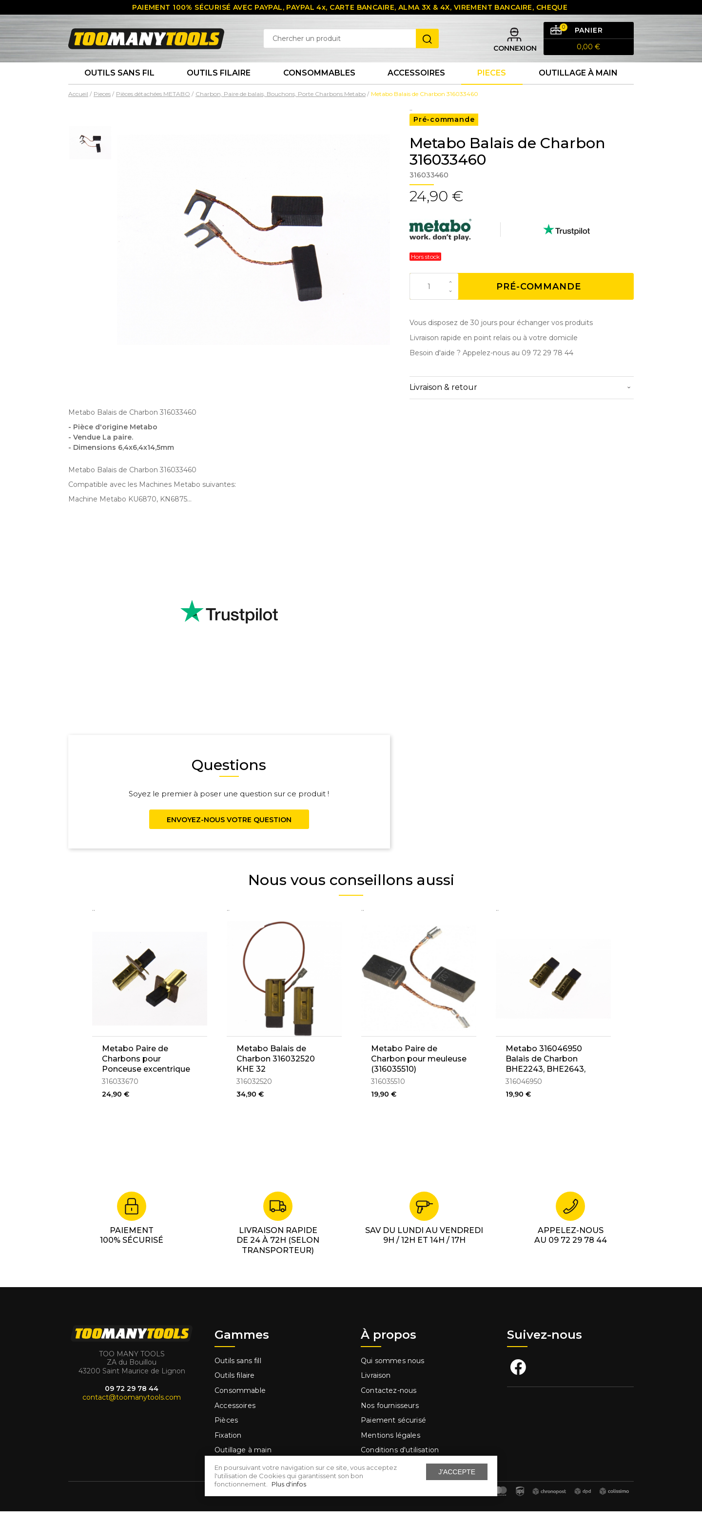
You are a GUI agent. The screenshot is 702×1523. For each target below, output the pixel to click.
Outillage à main (578, 82)
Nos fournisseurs (390, 1416)
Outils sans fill (237, 1372)
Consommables (319, 82)
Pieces (491, 82)
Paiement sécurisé (393, 1431)
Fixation (227, 1446)
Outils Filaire (219, 82)
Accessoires (416, 82)
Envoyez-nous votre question (229, 831)
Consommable (240, 1402)
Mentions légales (391, 1446)
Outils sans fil (119, 82)
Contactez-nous (388, 1402)
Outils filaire (234, 1387)
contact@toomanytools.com (131, 1409)
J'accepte (456, 1472)
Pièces (226, 1431)
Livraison (376, 1387)
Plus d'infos (289, 1484)
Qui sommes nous (393, 1372)
